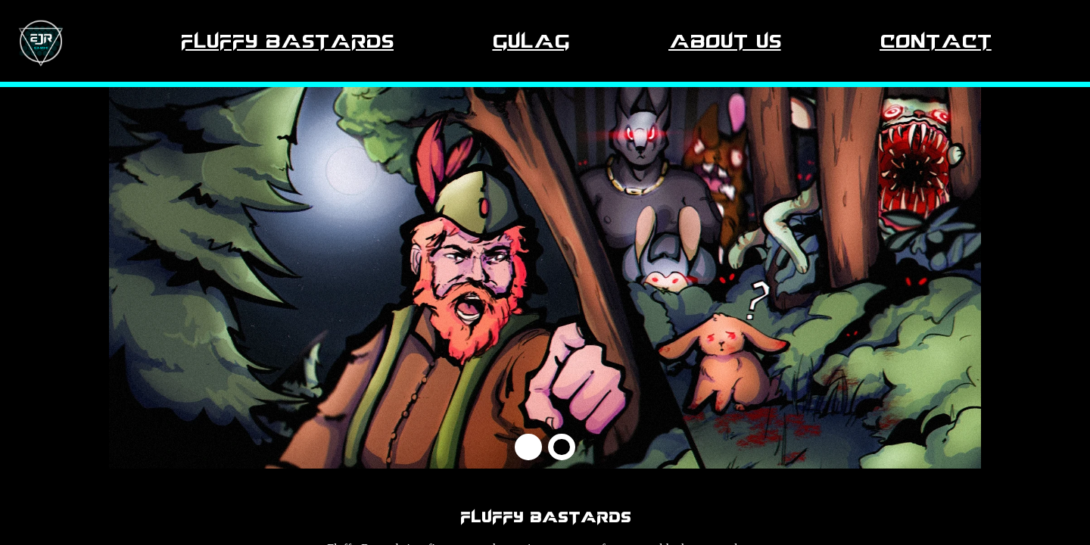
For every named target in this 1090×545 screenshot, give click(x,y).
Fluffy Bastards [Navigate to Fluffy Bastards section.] (287, 41)
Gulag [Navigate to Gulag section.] (530, 41)
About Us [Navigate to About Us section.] (724, 41)
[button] (528, 447)
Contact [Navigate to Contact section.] (936, 41)
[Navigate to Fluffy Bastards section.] (41, 41)
